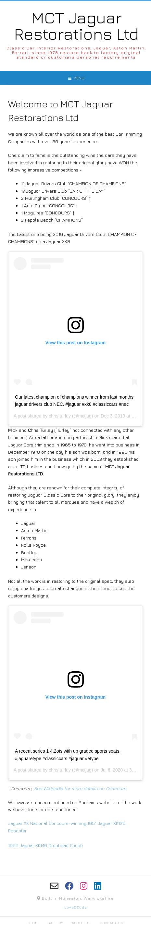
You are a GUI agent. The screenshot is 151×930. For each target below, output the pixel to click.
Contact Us (111, 923)
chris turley (60, 415)
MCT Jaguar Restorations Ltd (76, 25)
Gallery (55, 923)
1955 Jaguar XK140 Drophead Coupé (45, 845)
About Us (81, 923)
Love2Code (75, 907)
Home (33, 923)
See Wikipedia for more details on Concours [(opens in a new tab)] (80, 788)
